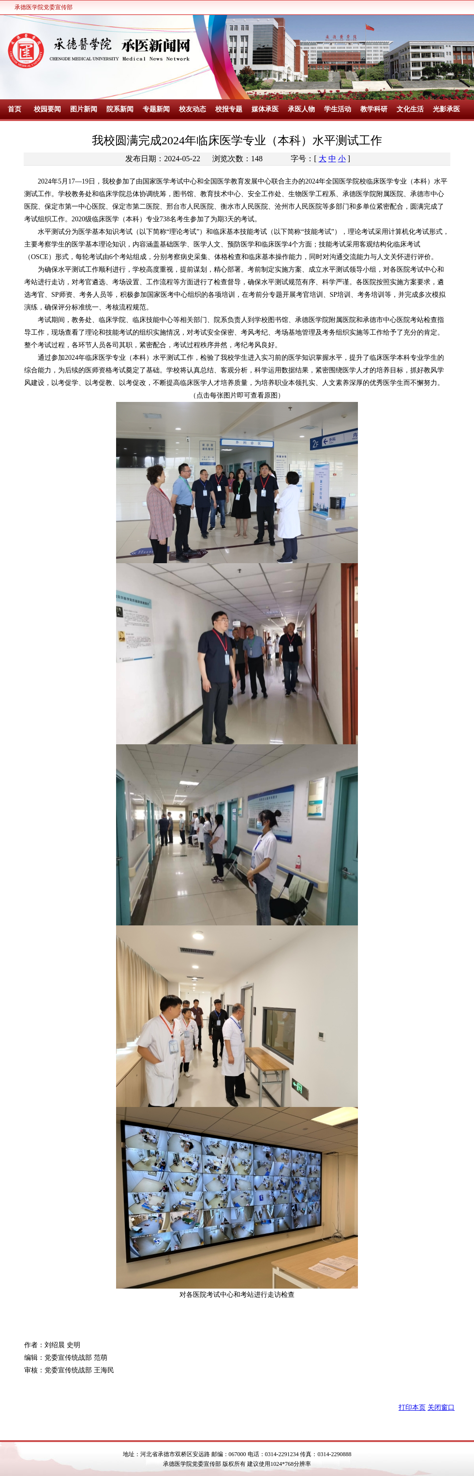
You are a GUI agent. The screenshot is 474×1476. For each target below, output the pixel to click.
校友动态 (192, 109)
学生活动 (337, 109)
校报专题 (228, 109)
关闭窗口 (441, 1407)
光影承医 (446, 109)
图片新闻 (83, 109)
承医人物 (301, 109)
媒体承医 (265, 109)
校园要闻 (47, 109)
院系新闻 (119, 109)
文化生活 (410, 109)
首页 (14, 109)
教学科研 (373, 109)
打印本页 (412, 1407)
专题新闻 (156, 109)
